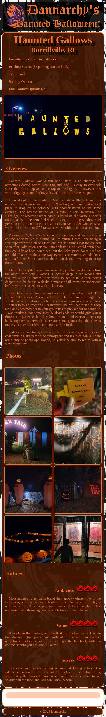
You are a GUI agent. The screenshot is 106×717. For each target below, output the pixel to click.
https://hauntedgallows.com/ (42, 59)
